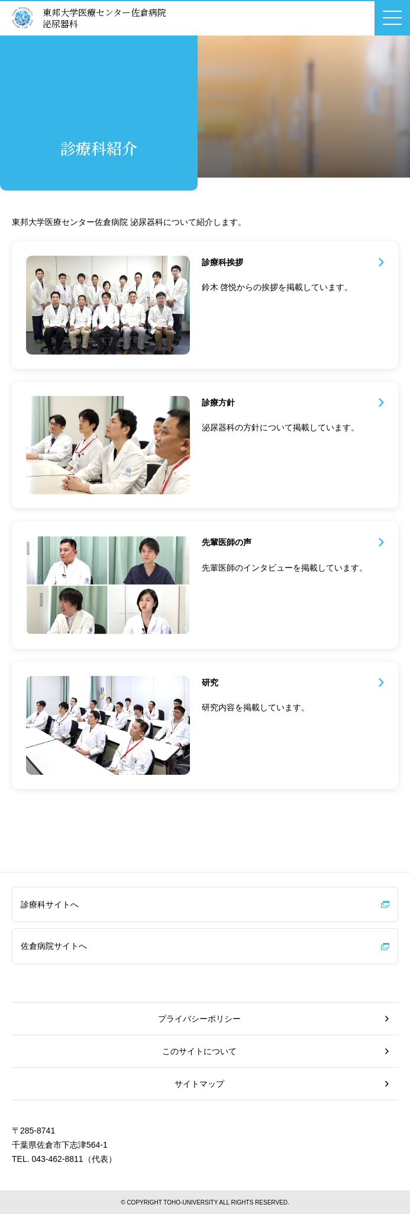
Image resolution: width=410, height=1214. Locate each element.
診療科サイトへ (50, 904)
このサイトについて (199, 1051)
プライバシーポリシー (199, 1018)
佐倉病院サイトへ (54, 946)
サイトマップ (199, 1084)
